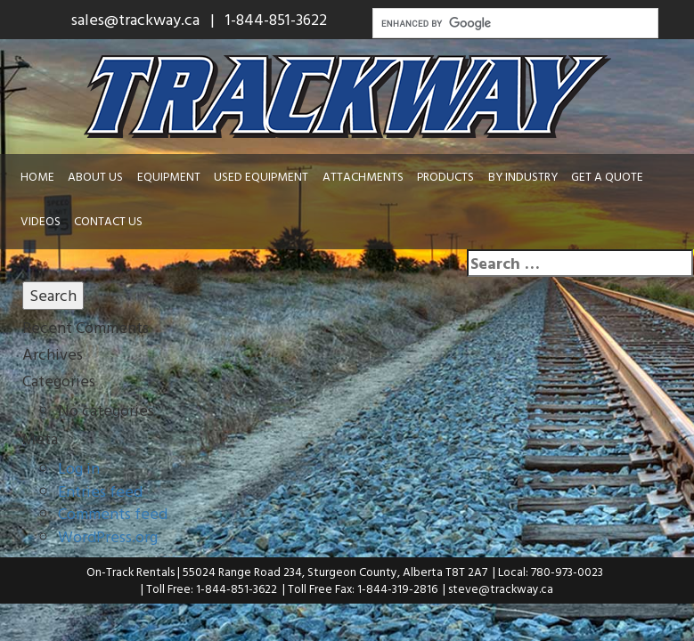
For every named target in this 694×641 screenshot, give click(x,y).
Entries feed (100, 491)
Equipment (168, 176)
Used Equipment (261, 176)
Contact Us (108, 221)
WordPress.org (108, 536)
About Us (95, 176)
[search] (514, 23)
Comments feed (112, 513)
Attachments (363, 176)
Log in (79, 468)
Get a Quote (607, 176)
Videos (40, 221)
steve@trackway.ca (500, 588)
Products (445, 176)
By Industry (523, 176)
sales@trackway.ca (135, 19)
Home (37, 176)
